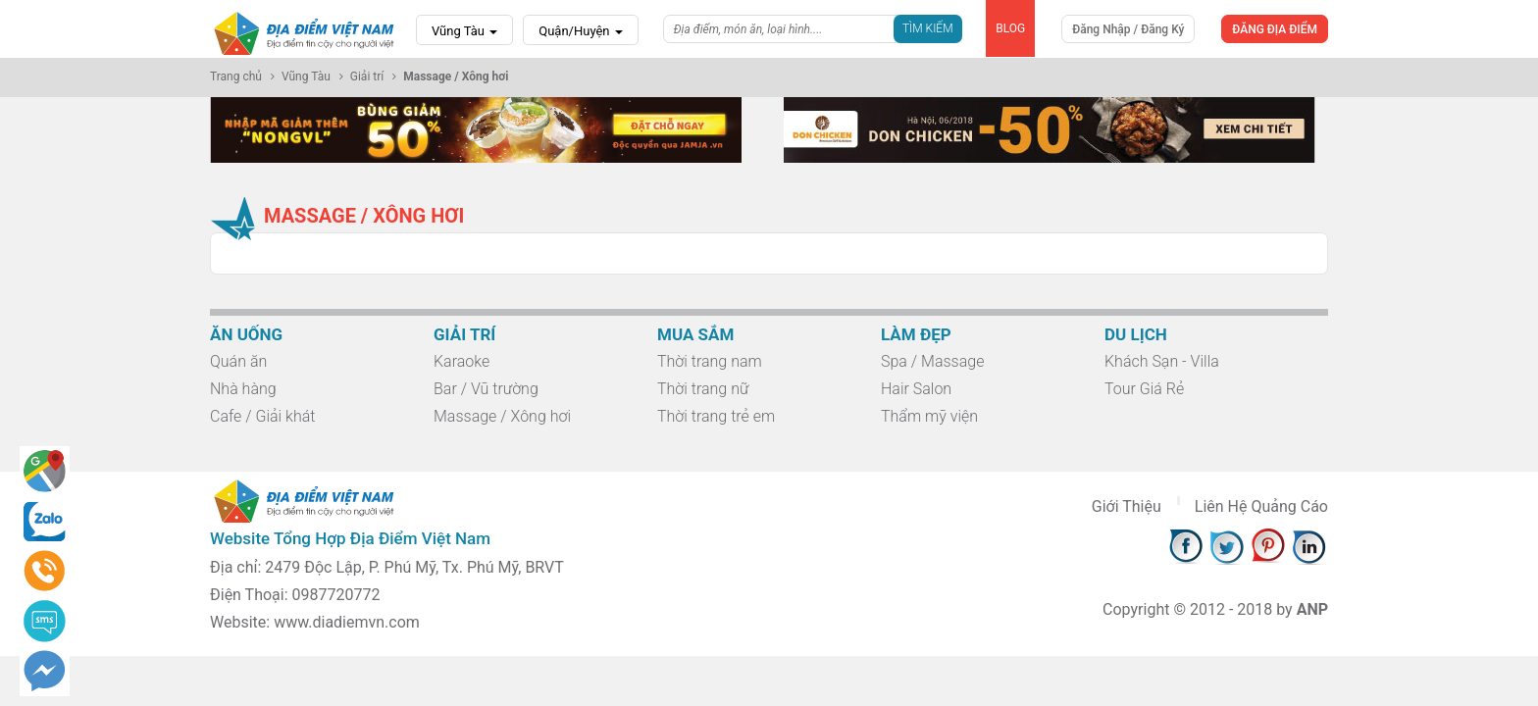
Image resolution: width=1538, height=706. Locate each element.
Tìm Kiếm (927, 28)
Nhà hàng (243, 388)
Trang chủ (236, 76)
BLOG (1010, 28)
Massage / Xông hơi (502, 416)
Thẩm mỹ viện (929, 416)
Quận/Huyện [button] (580, 31)
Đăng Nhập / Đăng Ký (1128, 29)
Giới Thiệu (1126, 506)
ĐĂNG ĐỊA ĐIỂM (1274, 29)
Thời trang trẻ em (716, 416)
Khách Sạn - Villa (1161, 361)
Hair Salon (916, 388)
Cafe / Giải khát (262, 416)
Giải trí (367, 76)
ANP (1312, 609)
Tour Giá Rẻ (1144, 388)
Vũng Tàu (464, 31)
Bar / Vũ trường (486, 388)
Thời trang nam (709, 361)
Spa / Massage (932, 361)
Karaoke (461, 361)
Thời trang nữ (702, 388)
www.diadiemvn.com (347, 622)
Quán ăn (238, 361)
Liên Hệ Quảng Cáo (1261, 506)
